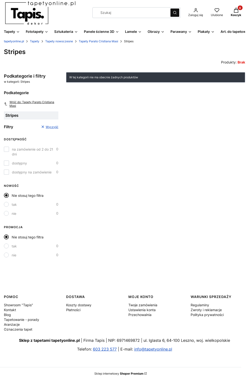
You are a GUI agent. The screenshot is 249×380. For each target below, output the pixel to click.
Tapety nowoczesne (59, 41)
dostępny (19, 163)
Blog (7, 315)
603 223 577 (105, 349)
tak (14, 204)
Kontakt (10, 310)
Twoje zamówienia (142, 305)
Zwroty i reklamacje (206, 310)
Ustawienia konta (142, 310)
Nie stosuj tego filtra (28, 195)
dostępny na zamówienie (32, 172)
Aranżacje (12, 324)
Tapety (34, 41)
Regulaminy (200, 305)
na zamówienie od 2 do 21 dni (32, 151)
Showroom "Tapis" (18, 305)
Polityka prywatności (207, 315)
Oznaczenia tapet (18, 329)
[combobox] (129, 13)
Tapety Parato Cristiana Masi (98, 41)
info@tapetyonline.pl (153, 349)
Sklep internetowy (118, 373)
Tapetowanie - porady (21, 319)
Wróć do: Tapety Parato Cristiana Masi (29, 104)
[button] (174, 13)
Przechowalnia (139, 315)
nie (14, 213)
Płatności (73, 310)
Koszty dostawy (78, 305)
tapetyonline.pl (14, 41)
